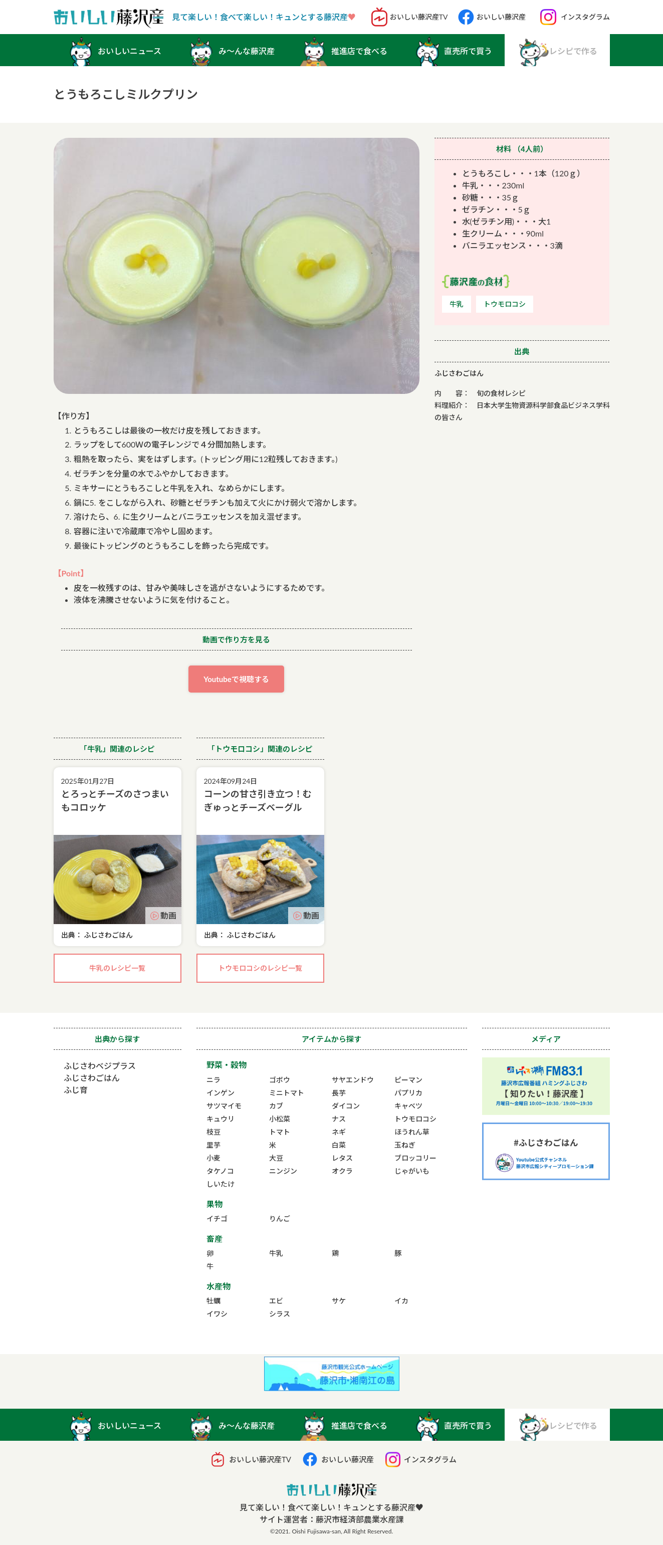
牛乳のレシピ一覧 (117, 968)
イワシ (217, 1313)
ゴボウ (279, 1079)
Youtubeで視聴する (236, 679)
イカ (401, 1300)
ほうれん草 (411, 1132)
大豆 (276, 1158)
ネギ (339, 1132)
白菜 (339, 1145)
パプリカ (408, 1092)
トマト (279, 1132)
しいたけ (220, 1184)
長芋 (339, 1092)
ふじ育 (76, 1089)
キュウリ (220, 1119)
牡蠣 (213, 1300)
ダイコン (346, 1105)
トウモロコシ (415, 1119)
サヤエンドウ (353, 1079)
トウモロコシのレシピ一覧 (260, 968)
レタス (342, 1158)
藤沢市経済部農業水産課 (360, 1519)
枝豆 (213, 1132)
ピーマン (408, 1079)
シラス (279, 1313)
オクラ (342, 1171)
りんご (279, 1218)
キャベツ (408, 1105)
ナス (339, 1119)
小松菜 (279, 1119)
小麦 (213, 1158)
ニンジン (283, 1171)
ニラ (213, 1079)
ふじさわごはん (92, 1077)
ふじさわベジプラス (100, 1065)
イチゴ (217, 1218)
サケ (339, 1300)
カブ (276, 1105)
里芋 (213, 1145)
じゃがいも (411, 1171)
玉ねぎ (404, 1145)
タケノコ (220, 1171)
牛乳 (276, 1253)
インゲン (220, 1092)
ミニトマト (286, 1092)
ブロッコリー (415, 1158)
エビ (276, 1300)
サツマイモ (224, 1105)
